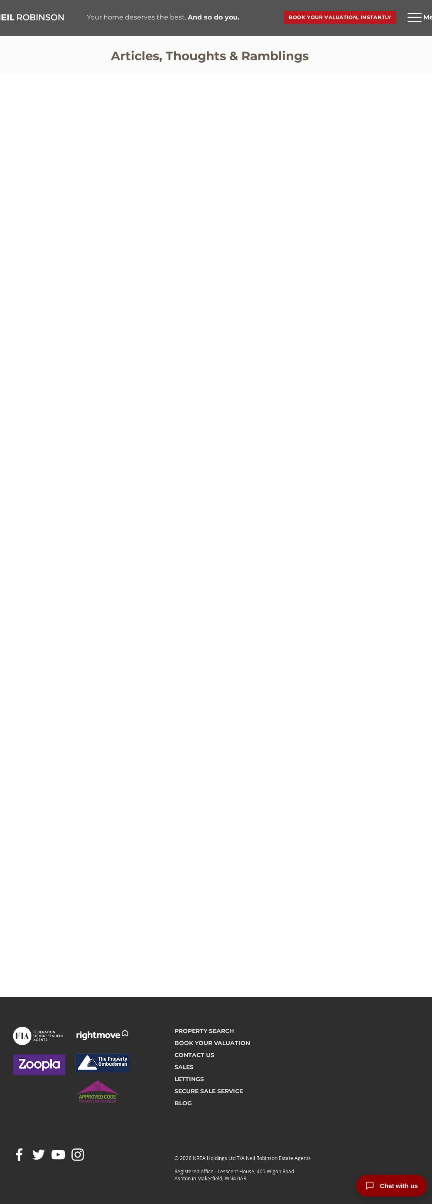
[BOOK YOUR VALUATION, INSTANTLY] (340, 17)
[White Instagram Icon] (77, 1154)
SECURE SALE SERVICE (208, 1091)
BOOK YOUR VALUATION (212, 1043)
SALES (184, 1067)
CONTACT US (194, 1055)
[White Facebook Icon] (19, 1154)
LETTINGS (189, 1079)
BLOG (183, 1103)
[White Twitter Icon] (38, 1154)
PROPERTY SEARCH (204, 1031)
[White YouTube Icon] (58, 1154)
